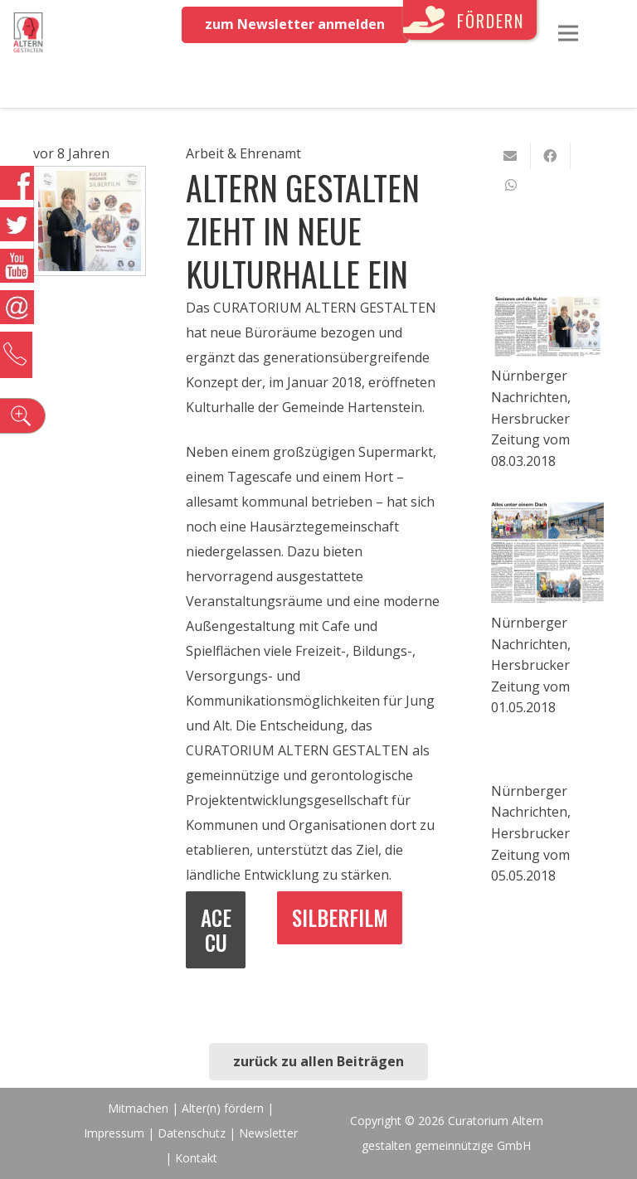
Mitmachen (138, 1108)
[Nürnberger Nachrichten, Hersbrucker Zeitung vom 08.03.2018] (547, 326)
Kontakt (196, 1158)
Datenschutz (192, 1133)
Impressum (114, 1133)
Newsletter (268, 1133)
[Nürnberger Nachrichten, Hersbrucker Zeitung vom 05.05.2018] (547, 760)
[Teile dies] (551, 156)
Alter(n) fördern (223, 1108)
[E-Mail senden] (511, 156)
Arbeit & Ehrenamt (243, 153)
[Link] (28, 33)
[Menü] (568, 33)
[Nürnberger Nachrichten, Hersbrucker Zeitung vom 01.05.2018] (547, 553)
